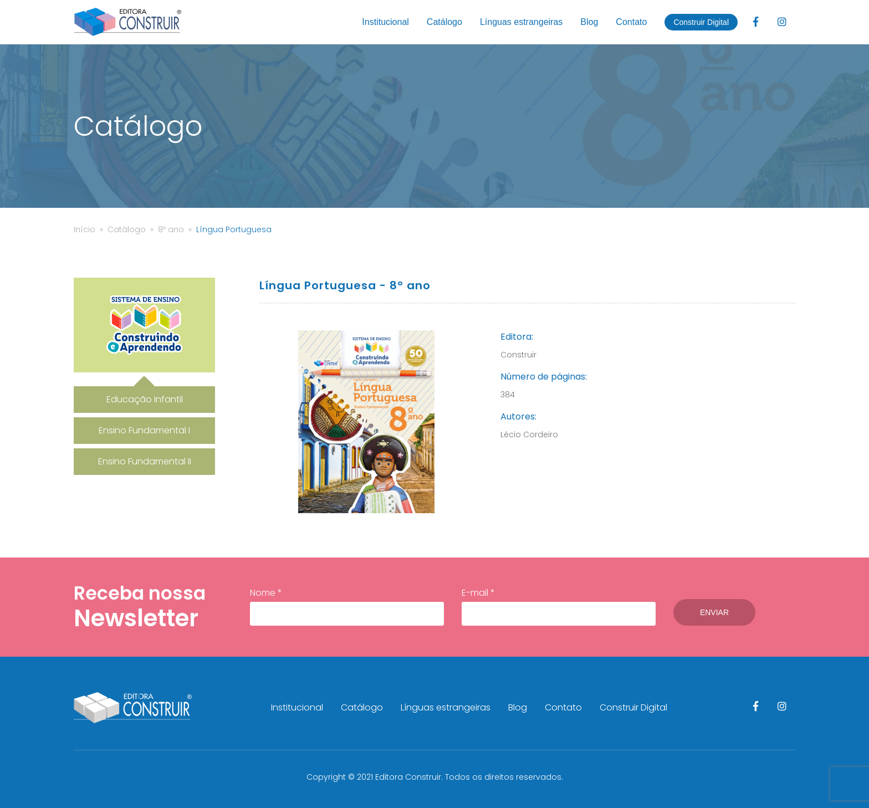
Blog (589, 22)
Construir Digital (701, 22)
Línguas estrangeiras (521, 22)
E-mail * (559, 606)
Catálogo (444, 22)
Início (84, 229)
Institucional (385, 22)
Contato (631, 22)
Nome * (347, 606)
